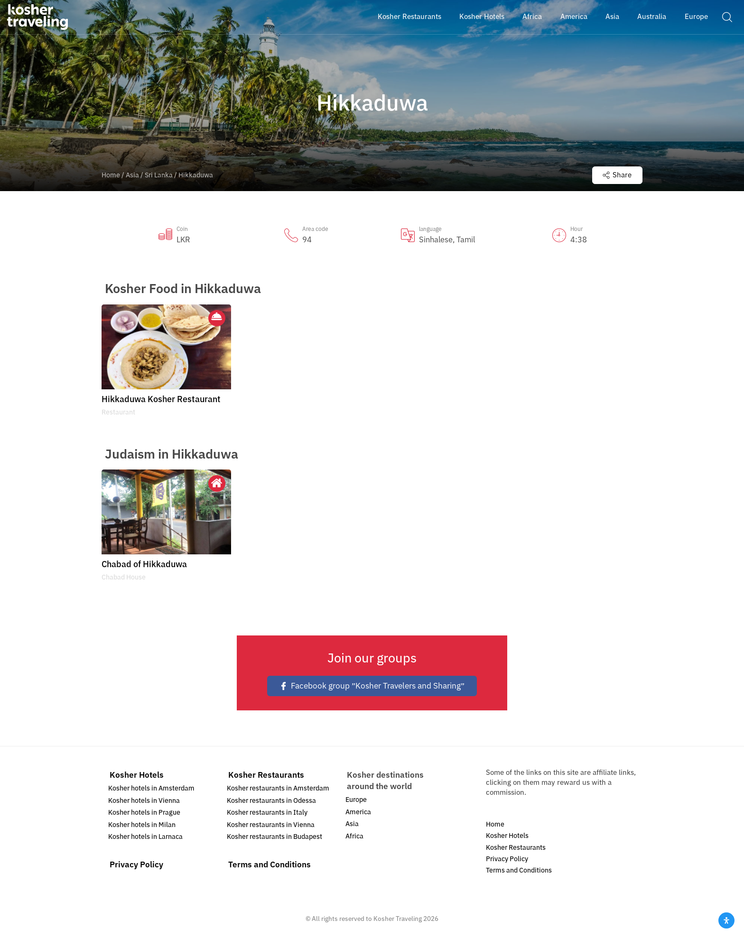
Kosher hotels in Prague (144, 812)
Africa (354, 836)
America (358, 812)
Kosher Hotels (137, 775)
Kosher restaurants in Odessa (271, 800)
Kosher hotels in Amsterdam (151, 788)
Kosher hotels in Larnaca (145, 836)
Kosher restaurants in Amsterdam (278, 788)
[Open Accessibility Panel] (726, 920)
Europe (356, 799)
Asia (132, 175)
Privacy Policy (136, 864)
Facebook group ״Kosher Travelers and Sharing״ (372, 686)
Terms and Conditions (269, 864)
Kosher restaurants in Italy (267, 812)
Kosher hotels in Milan (142, 824)
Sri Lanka (159, 175)
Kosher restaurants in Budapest (274, 836)
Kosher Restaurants (266, 775)
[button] (727, 16)
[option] (166, 363)
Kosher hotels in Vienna (144, 800)
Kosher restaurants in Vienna (271, 824)
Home (111, 175)
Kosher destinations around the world (385, 781)
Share (617, 175)
